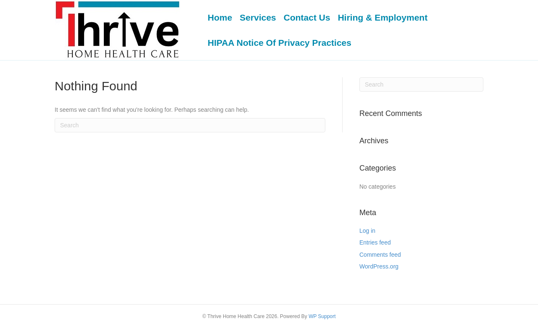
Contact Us (307, 17)
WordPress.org (378, 266)
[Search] (190, 125)
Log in (367, 230)
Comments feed (380, 254)
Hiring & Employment (383, 17)
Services (258, 17)
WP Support (322, 316)
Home (220, 17)
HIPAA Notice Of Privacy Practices (279, 42)
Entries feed (375, 242)
